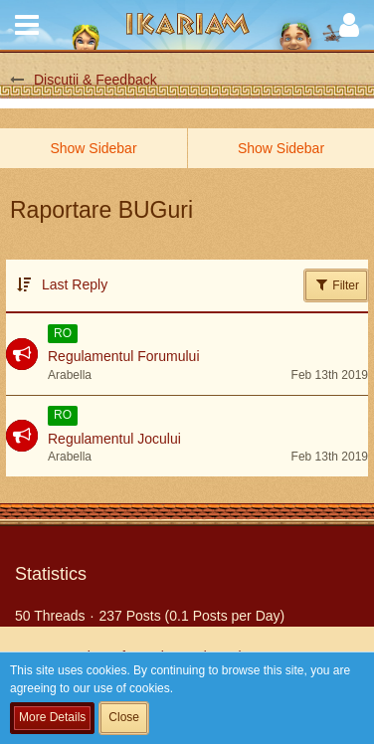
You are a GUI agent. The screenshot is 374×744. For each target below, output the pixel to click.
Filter (336, 284)
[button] (27, 25)
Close (123, 717)
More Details (52, 717)
